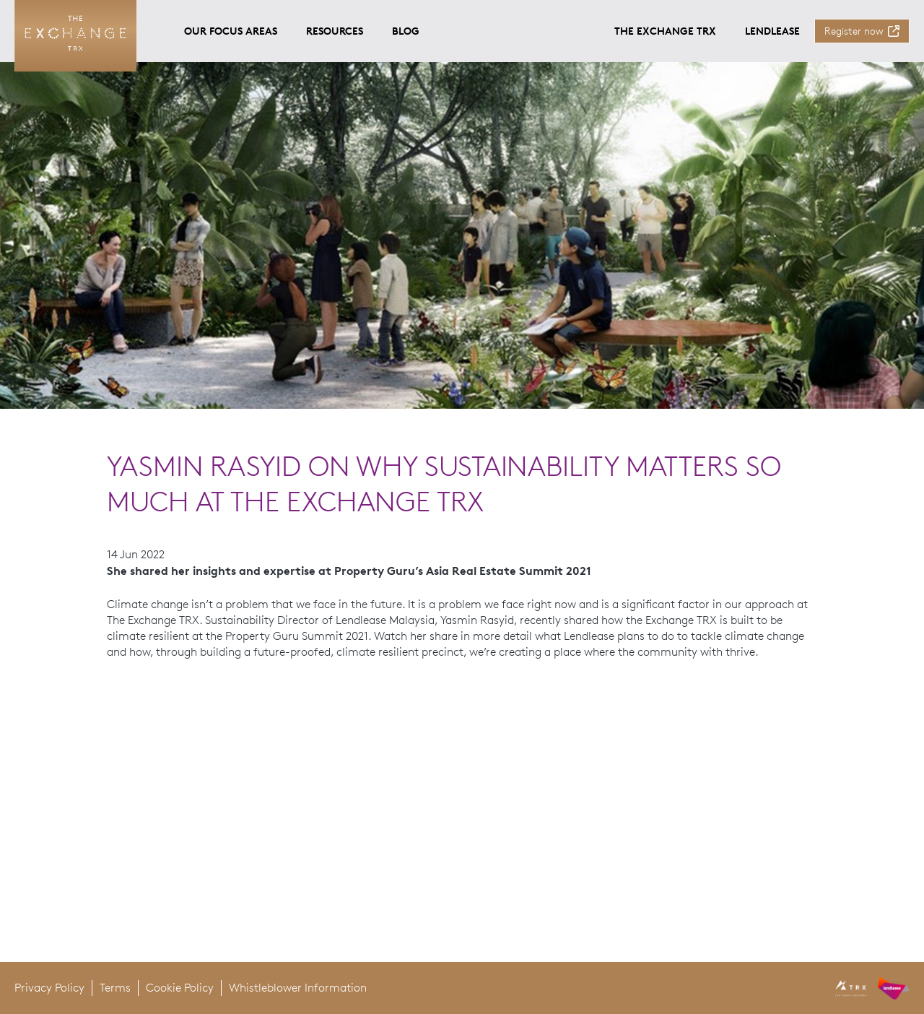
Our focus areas (230, 31)
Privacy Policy (49, 987)
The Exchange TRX (665, 31)
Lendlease (772, 31)
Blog (405, 31)
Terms (115, 987)
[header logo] (872, 988)
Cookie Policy (180, 987)
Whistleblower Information (298, 987)
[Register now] (862, 31)
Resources (334, 31)
